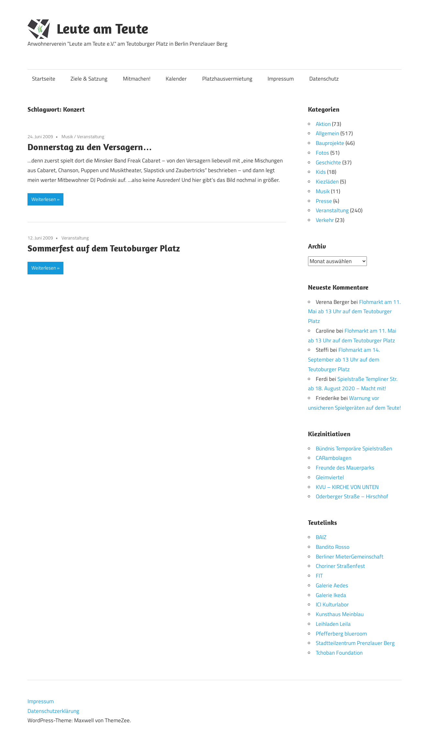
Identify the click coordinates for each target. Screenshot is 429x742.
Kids (321, 172)
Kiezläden (327, 181)
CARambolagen (333, 458)
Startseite (43, 78)
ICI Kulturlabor (332, 604)
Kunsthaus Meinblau (340, 614)
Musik (67, 136)
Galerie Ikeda (331, 595)
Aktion (323, 124)
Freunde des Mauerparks (345, 467)
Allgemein (327, 133)
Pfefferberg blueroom (341, 633)
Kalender (176, 78)
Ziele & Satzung (89, 78)
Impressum (281, 78)
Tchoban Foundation (339, 652)
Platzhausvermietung (227, 78)
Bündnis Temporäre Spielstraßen (354, 448)
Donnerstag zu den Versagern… (90, 146)
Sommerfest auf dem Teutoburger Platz (104, 248)
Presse (324, 201)
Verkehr (325, 220)
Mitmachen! (136, 78)
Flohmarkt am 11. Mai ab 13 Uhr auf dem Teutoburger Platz (354, 311)
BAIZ (321, 537)
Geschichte (328, 162)
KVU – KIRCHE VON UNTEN (347, 486)
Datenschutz (324, 78)
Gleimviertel (330, 477)
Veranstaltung (90, 136)
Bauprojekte (330, 143)
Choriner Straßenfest (340, 566)
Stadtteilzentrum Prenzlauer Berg (355, 643)
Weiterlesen (43, 199)
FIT (319, 575)
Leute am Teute (102, 28)
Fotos (322, 153)
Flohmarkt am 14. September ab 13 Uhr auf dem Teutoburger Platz (344, 359)
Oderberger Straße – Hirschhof (352, 496)
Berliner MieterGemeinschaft (349, 556)
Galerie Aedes (332, 585)
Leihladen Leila (333, 623)
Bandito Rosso (332, 546)
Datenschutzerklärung (53, 710)
